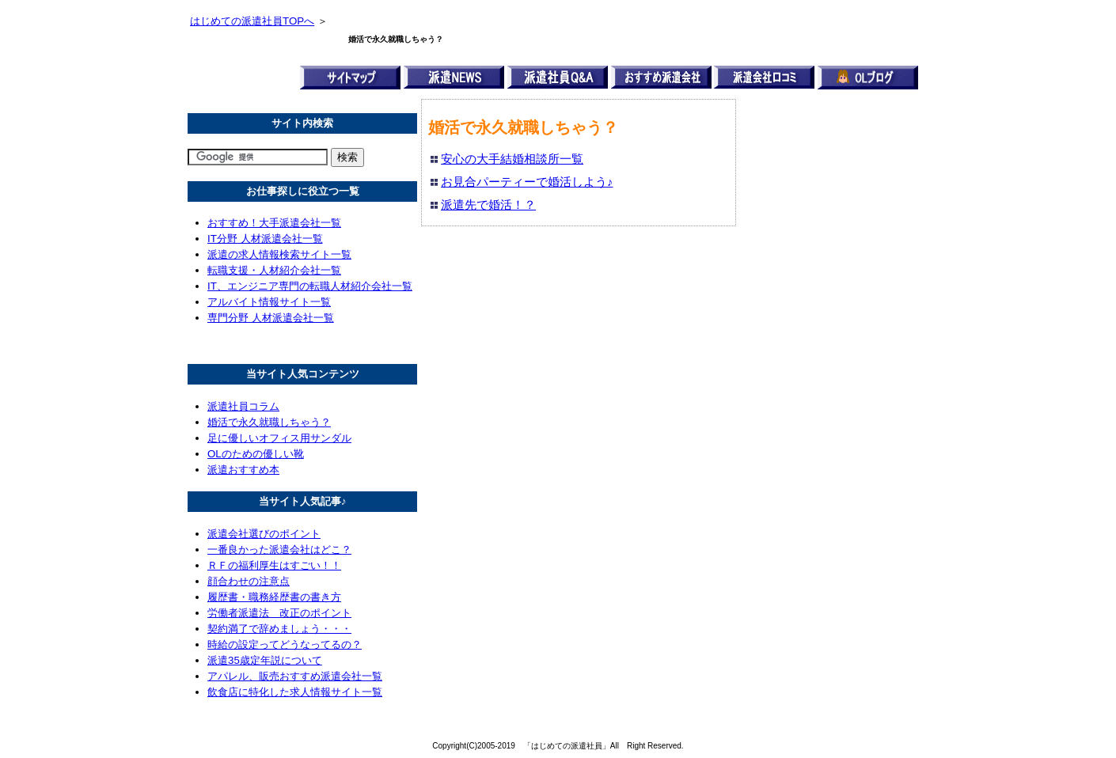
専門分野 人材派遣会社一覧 (270, 318)
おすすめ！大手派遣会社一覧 (274, 223)
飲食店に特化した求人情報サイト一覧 (294, 692)
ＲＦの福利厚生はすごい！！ (274, 565)
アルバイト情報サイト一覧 (269, 302)
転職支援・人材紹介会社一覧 (274, 270)
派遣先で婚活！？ (488, 205)
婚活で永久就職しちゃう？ (269, 422)
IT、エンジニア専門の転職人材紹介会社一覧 (309, 286)
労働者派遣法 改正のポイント (279, 613)
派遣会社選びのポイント (264, 534)
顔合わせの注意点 (248, 581)
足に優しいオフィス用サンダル (279, 438)
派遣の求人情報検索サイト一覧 (279, 254)
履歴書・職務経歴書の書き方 (274, 597)
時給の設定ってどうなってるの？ (284, 644)
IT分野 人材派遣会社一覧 (265, 238)
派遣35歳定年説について (264, 660)
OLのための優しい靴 (255, 454)
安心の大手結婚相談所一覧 (512, 159)
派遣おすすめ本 (243, 470)
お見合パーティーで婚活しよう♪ (527, 182)
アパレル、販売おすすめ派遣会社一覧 (294, 676)
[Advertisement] (809, 336)
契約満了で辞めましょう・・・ (279, 629)
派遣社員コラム (243, 406)
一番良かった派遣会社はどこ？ (279, 549)
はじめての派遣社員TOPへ (252, 21)
